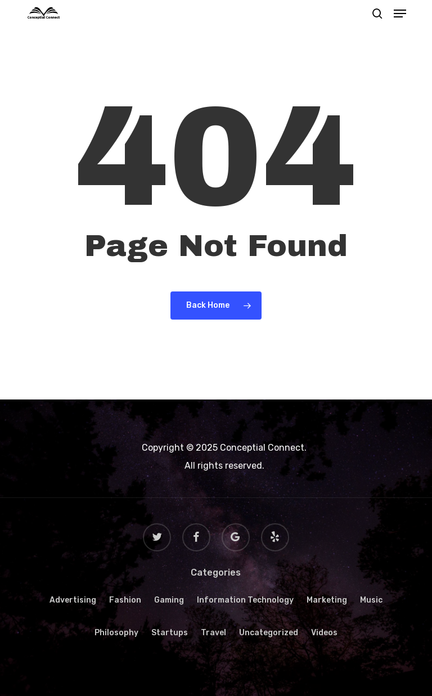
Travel (213, 632)
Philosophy (116, 632)
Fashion (125, 600)
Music (371, 600)
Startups (169, 632)
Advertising (73, 600)
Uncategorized (268, 632)
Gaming (169, 600)
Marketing (327, 600)
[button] (400, 13)
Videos (324, 632)
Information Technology (245, 600)
